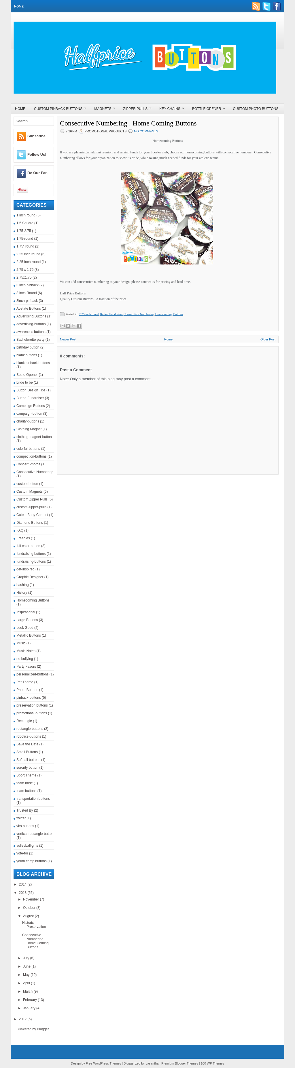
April (27, 983)
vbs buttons (25, 826)
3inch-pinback (27, 301)
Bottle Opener (210, 107)
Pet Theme (24, 682)
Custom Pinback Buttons (62, 107)
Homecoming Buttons (33, 600)
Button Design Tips (31, 390)
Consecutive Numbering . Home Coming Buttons (35, 941)
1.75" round (25, 246)
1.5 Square (24, 223)
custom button (27, 484)
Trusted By (24, 810)
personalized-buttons (32, 674)
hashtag (22, 585)
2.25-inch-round (28, 262)
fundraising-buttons (31, 561)
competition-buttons (31, 456)
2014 (23, 884)
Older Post (267, 339)
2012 (23, 1019)
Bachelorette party (30, 340)
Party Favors (26, 667)
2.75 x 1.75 (24, 270)
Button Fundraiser (30, 398)
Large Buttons (27, 620)
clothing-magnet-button (34, 437)
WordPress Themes (107, 1063)
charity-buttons (27, 421)
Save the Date (27, 744)
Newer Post (68, 339)
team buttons (26, 791)
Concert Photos (28, 464)
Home (19, 6)
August (29, 916)
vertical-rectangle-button (35, 834)
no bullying (24, 659)
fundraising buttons (31, 554)
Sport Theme (26, 775)
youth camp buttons (31, 861)
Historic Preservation (34, 925)
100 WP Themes (212, 1063)
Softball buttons (28, 760)
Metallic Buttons (28, 635)
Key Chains (173, 107)
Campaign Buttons (30, 406)
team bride (24, 783)
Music (20, 643)
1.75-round (24, 239)
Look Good (24, 628)
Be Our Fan (37, 173)
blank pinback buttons (33, 363)
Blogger (43, 1029)
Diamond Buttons (29, 523)
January (29, 1008)
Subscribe (36, 136)
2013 (23, 893)
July (26, 958)
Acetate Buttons (28, 308)
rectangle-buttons (29, 729)
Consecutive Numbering (34, 472)
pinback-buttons (28, 698)
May (27, 975)
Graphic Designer (29, 577)
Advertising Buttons (31, 316)
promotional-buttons (31, 713)
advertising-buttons (31, 324)
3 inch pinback (27, 285)
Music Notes (25, 651)
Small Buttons (27, 752)
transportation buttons (33, 799)
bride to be (24, 382)
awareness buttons (31, 332)
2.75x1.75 (24, 277)
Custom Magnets (29, 492)
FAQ (19, 530)
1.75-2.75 (23, 231)
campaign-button (29, 414)
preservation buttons (32, 705)
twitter (21, 818)
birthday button (27, 347)
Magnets (106, 107)
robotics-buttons (28, 736)
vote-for (22, 853)
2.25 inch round (28, 254)
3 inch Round (26, 293)
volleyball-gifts (27, 846)
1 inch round (25, 215)
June (27, 966)
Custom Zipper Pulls (32, 499)
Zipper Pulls (139, 107)
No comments (146, 131)
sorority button (27, 768)
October (29, 908)
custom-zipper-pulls (31, 507)
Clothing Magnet (28, 429)
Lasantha (151, 1063)
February (30, 1000)
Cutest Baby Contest (32, 515)
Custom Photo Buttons (255, 109)
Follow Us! (36, 154)
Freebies (23, 538)
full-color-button (28, 546)
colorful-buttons (28, 449)
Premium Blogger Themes (179, 1063)
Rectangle (24, 721)
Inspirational (25, 612)
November (31, 899)
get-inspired (25, 569)
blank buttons (26, 355)
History (21, 593)
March (28, 991)
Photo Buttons (27, 690)
